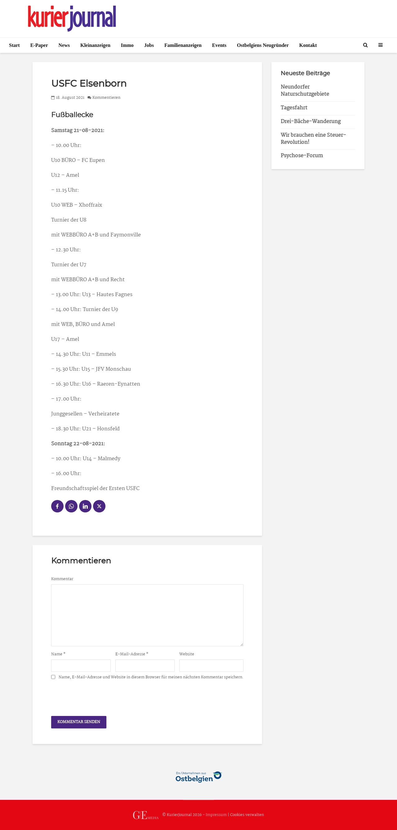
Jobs (149, 45)
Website (186, 654)
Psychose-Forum (302, 156)
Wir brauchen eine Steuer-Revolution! (313, 139)
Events (219, 45)
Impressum (216, 815)
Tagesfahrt (294, 108)
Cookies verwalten (247, 815)
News (64, 45)
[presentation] (98, 696)
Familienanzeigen (183, 45)
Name (58, 654)
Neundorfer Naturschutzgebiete (305, 91)
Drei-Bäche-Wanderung (311, 121)
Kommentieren (106, 97)
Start (14, 45)
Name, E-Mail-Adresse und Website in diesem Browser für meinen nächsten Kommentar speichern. (151, 677)
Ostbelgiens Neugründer (263, 45)
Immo (127, 45)
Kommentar (62, 579)
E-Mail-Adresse (132, 654)
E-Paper (39, 45)
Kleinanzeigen (95, 45)
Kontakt (308, 45)
